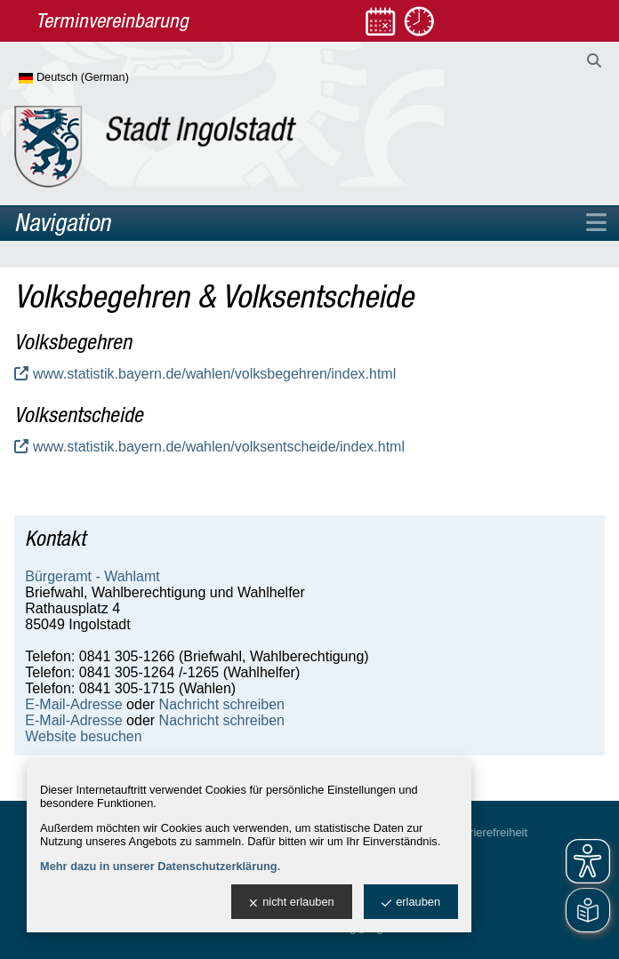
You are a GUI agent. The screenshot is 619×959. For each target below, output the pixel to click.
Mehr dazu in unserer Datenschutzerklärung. (160, 866)
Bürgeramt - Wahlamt (92, 576)
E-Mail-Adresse (73, 704)
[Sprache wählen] (103, 78)
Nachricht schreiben (222, 704)
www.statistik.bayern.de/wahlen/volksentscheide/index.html (219, 446)
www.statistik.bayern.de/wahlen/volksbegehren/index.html (214, 373)
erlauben (411, 902)
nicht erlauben (291, 902)
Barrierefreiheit (489, 832)
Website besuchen (83, 736)
